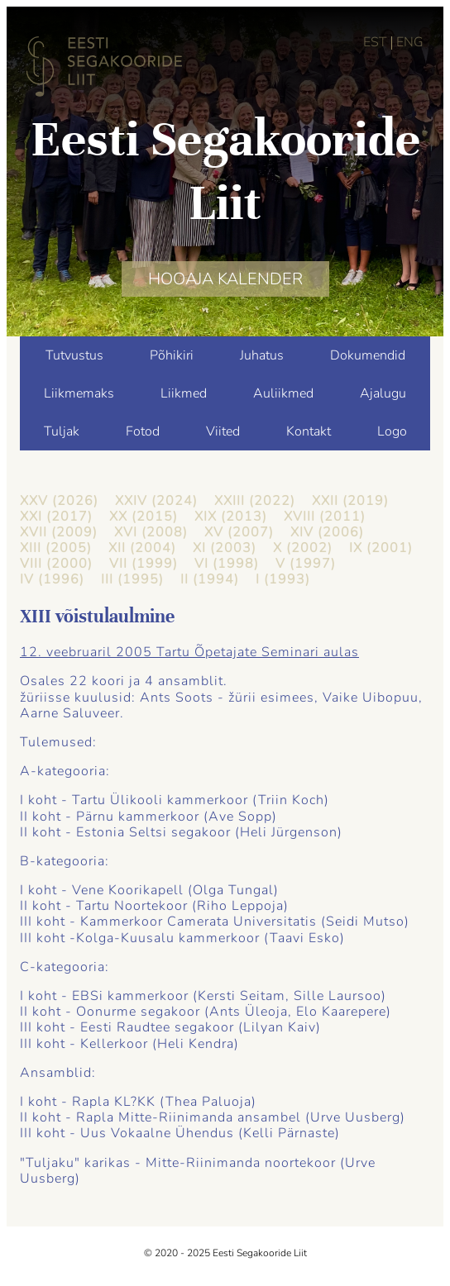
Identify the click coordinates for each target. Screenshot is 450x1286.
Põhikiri (172, 355)
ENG (410, 42)
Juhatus (262, 355)
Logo (392, 431)
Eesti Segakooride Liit (225, 170)
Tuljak (61, 431)
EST (375, 42)
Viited (223, 431)
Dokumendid (367, 355)
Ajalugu (383, 393)
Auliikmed (283, 393)
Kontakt (308, 431)
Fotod (143, 431)
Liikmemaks (79, 393)
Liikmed (183, 393)
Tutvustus (74, 355)
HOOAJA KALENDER (225, 279)
